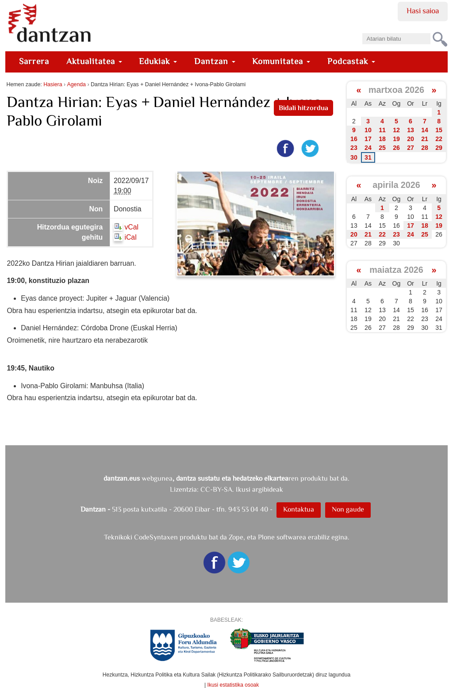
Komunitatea (281, 61)
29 (438, 147)
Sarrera (34, 61)
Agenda (76, 84)
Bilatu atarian (361, 30)
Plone (266, 537)
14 (424, 130)
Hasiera (52, 84)
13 (410, 130)
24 (368, 147)
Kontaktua (298, 509)
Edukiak (158, 61)
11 (382, 130)
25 (382, 147)
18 (382, 138)
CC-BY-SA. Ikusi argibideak (241, 489)
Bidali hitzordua (303, 107)
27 (410, 147)
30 (353, 157)
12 (396, 130)
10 (368, 130)
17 (368, 138)
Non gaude (348, 509)
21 (424, 138)
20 (410, 138)
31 (368, 157)
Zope (236, 537)
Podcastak (351, 61)
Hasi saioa (423, 10)
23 (353, 147)
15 (438, 130)
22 (438, 138)
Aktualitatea (94, 61)
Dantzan (214, 61)
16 (353, 138)
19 (396, 138)
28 (424, 147)
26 (396, 147)
